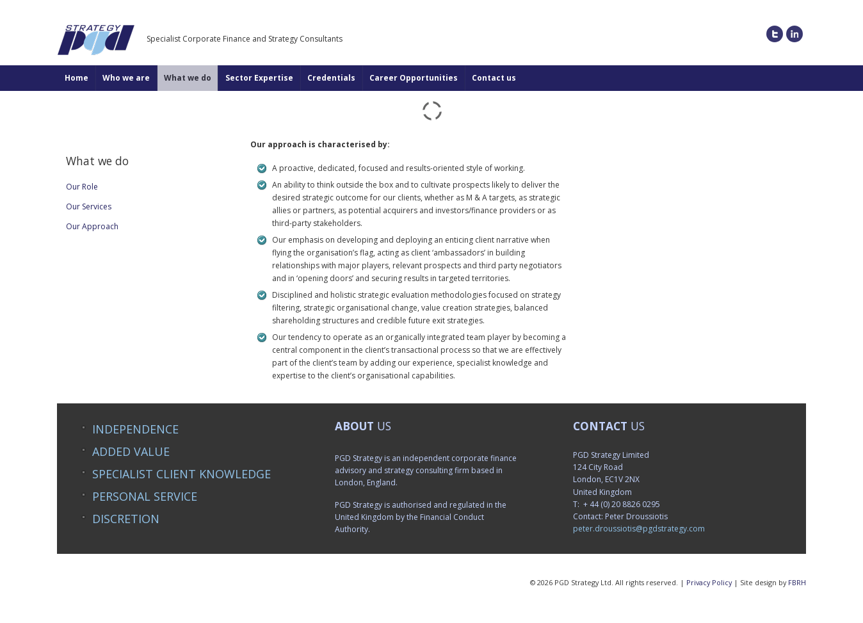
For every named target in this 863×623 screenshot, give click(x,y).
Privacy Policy (709, 582)
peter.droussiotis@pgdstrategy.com (639, 528)
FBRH (797, 582)
